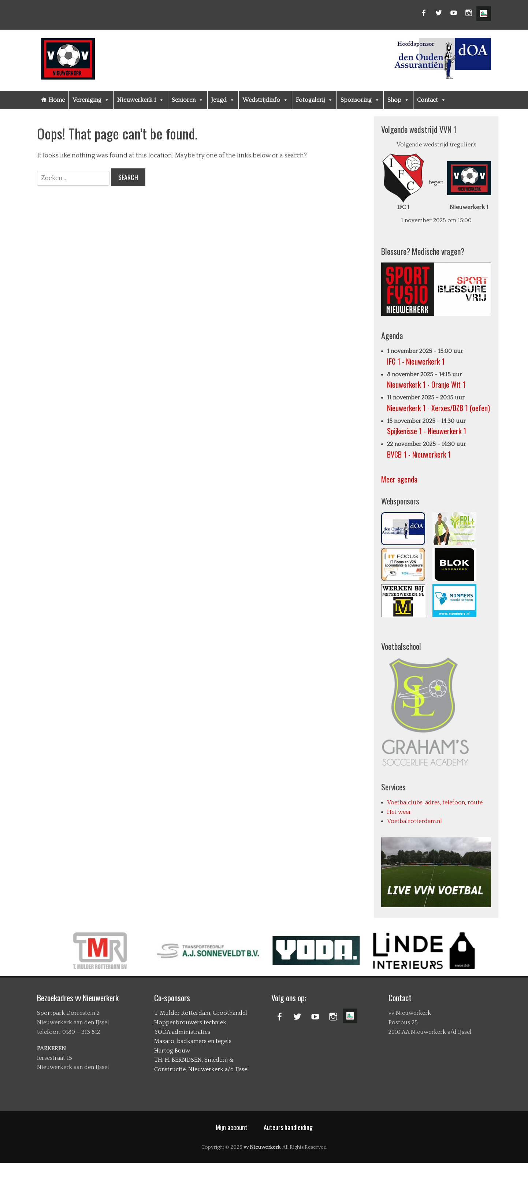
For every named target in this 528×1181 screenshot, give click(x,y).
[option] (153, 950)
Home (57, 100)
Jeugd (223, 100)
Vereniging (90, 100)
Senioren (188, 100)
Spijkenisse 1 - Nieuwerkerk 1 (426, 430)
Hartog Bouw (172, 1050)
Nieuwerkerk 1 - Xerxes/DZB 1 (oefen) (438, 407)
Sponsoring (360, 100)
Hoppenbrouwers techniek (190, 1022)
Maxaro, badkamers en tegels (192, 1041)
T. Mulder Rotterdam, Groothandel (200, 1013)
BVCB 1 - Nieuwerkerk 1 (419, 454)
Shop (398, 100)
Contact (431, 100)
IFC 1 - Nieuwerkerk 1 (416, 361)
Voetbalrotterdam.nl (414, 821)
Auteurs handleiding (288, 1127)
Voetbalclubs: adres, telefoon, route (435, 802)
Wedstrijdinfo (265, 100)
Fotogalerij (314, 100)
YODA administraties (182, 1032)
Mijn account (232, 1127)
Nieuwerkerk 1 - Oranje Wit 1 (426, 384)
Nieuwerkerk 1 (140, 100)
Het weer (399, 812)
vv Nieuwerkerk (261, 1147)
